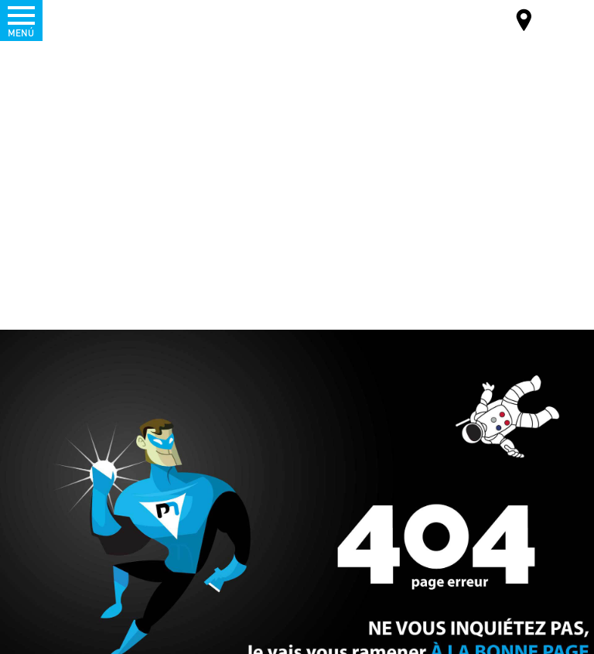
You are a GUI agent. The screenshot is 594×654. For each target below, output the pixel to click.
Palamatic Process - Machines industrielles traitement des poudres (95, 19)
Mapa (524, 22)
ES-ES (552, 19)
